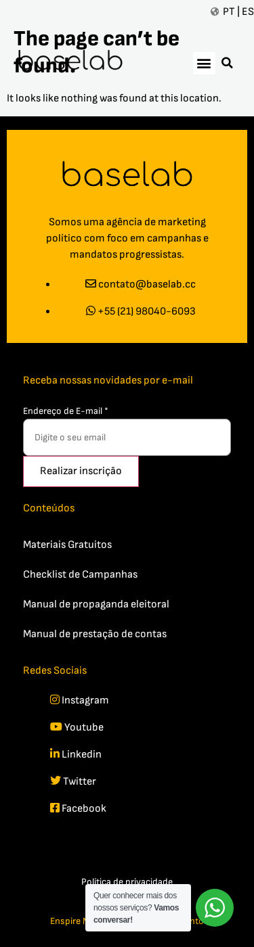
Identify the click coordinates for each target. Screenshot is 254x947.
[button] (204, 63)
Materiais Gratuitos (67, 544)
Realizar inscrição (81, 471)
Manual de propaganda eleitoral (96, 604)
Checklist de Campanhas (80, 574)
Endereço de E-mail (65, 411)
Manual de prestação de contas (95, 634)
